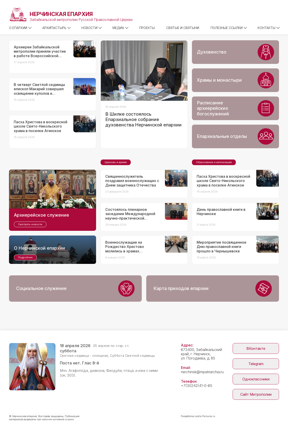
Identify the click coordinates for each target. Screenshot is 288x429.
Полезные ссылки (229, 28)
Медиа (120, 28)
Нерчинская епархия (61, 14)
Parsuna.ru (208, 416)
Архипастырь (56, 28)
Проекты (147, 28)
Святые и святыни (182, 28)
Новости (91, 28)
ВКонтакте (255, 348)
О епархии (20, 28)
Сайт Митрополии (256, 394)
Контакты (269, 28)
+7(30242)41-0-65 (196, 385)
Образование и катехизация (214, 162)
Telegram (255, 364)
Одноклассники (256, 379)
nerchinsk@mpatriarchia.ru (202, 372)
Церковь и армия (116, 162)
